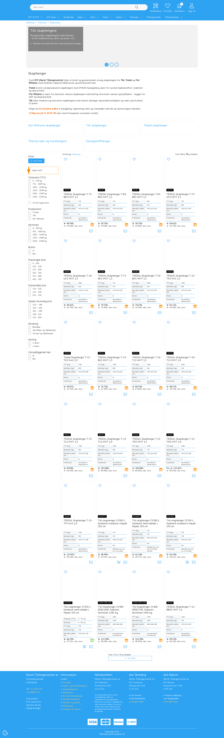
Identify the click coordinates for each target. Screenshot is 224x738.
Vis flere (130, 664)
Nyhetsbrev (67, 692)
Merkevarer (67, 706)
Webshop (30, 22)
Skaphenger (55, 22)
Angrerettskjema (69, 689)
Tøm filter (36, 160)
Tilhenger (42, 22)
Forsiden (66, 682)
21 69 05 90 (36, 689)
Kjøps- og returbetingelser (74, 685)
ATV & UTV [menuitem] (35, 17)
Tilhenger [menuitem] (136, 17)
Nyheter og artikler (70, 702)
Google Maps (136, 701)
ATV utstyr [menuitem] (53, 17)
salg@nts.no (33, 692)
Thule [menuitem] (107, 17)
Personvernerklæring (71, 696)
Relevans (76, 154)
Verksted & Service (71, 709)
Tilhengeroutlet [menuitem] (153, 17)
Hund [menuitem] (94, 17)
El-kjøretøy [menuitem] (69, 17)
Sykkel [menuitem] (120, 17)
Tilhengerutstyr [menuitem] (174, 17)
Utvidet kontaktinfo (70, 699)
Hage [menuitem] (82, 17)
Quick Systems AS (116, 734)
